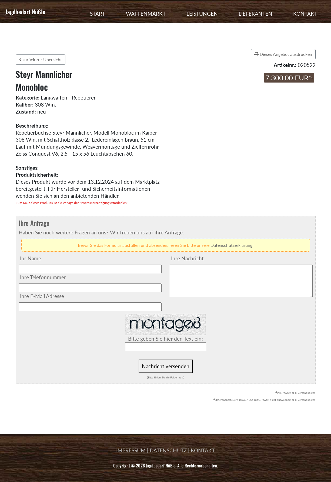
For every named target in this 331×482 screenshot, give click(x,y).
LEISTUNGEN (202, 14)
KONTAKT (305, 14)
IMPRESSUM (131, 450)
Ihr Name (30, 258)
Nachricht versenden (165, 366)
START (97, 14)
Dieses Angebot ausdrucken (283, 54)
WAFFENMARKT (146, 14)
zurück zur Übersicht (40, 59)
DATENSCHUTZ (168, 450)
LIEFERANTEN (255, 14)
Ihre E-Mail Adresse (42, 296)
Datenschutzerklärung (231, 245)
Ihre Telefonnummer (43, 277)
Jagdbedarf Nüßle (25, 11)
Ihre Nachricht (187, 258)
